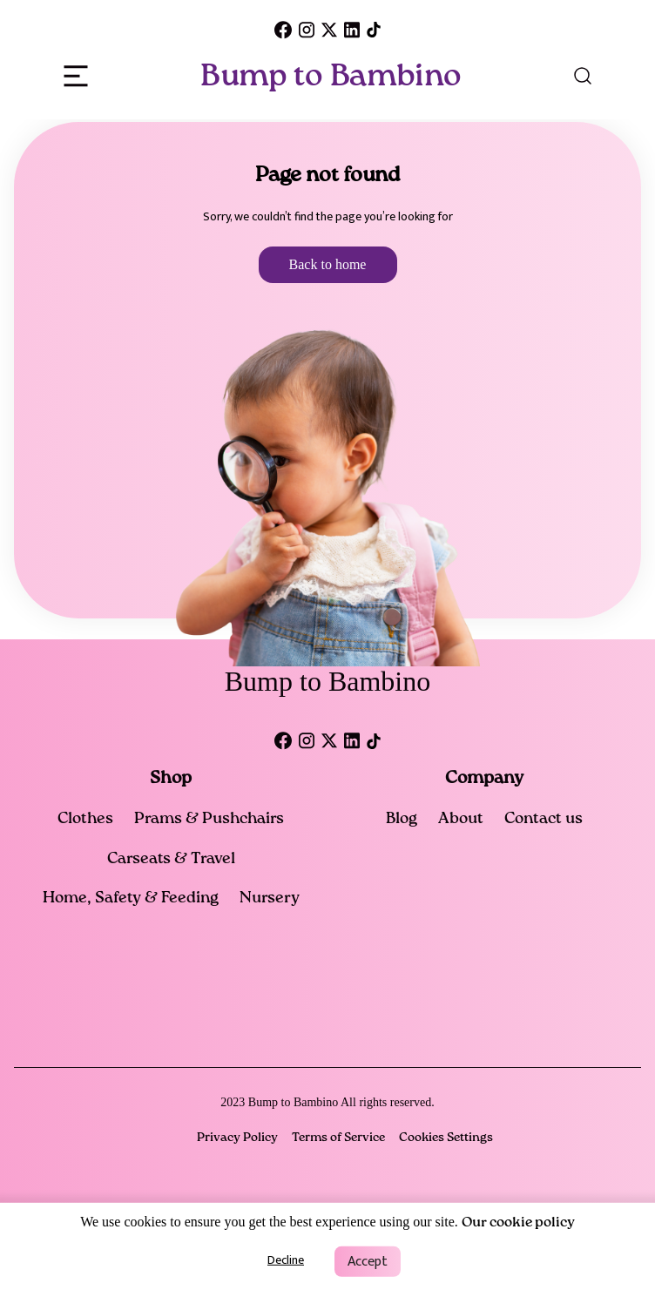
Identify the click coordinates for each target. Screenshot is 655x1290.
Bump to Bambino (331, 75)
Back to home (328, 264)
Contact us (543, 819)
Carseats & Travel (171, 859)
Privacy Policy (237, 1137)
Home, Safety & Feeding (131, 898)
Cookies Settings (446, 1137)
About (460, 819)
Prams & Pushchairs (209, 819)
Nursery (270, 898)
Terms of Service (338, 1137)
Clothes (85, 819)
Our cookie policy (518, 1223)
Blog (401, 819)
